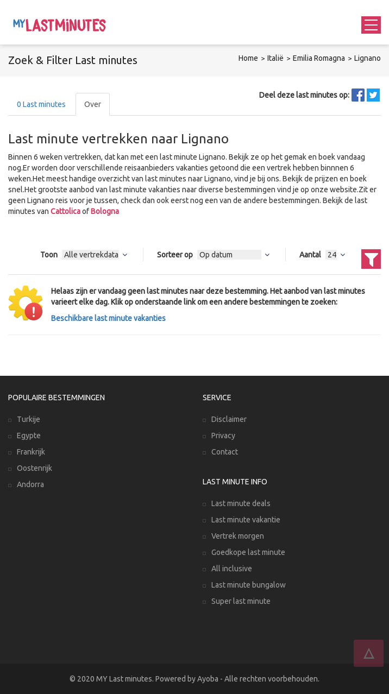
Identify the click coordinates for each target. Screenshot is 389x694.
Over (92, 104)
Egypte (29, 435)
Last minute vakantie (245, 519)
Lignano (367, 58)
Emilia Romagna (319, 58)
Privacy (223, 435)
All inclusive (231, 568)
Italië (275, 58)
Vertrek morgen (237, 536)
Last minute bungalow (248, 585)
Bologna (105, 211)
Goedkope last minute (248, 552)
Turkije (28, 419)
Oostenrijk (34, 468)
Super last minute (241, 601)
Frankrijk (31, 451)
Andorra (30, 484)
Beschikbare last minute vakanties (108, 318)
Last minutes (41, 104)
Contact (224, 451)
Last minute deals (241, 503)
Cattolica (65, 211)
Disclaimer (229, 419)
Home (248, 58)
